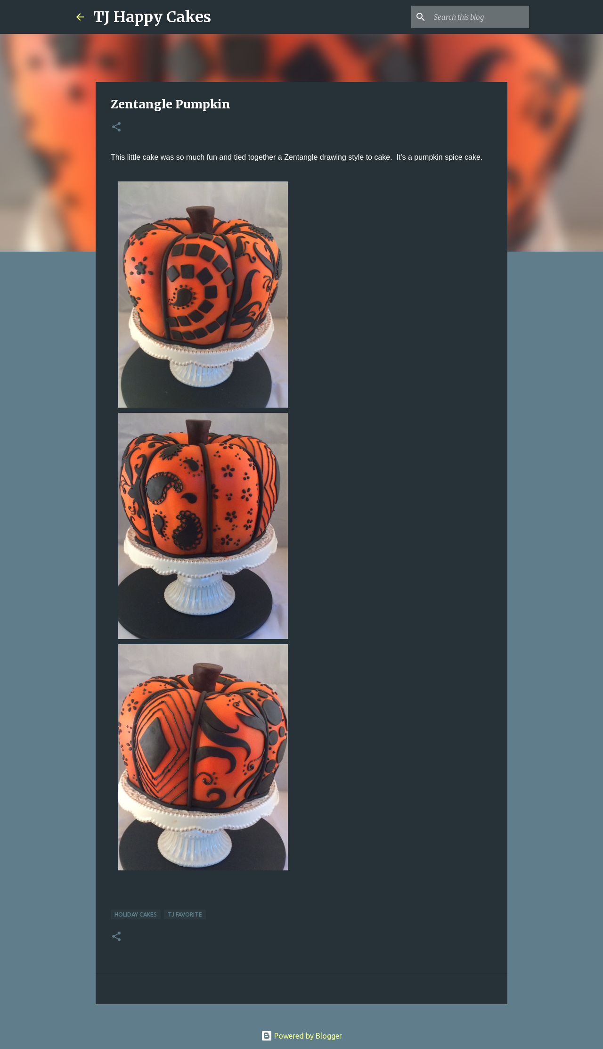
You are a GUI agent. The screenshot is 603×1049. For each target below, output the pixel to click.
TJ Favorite (185, 914)
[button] (116, 127)
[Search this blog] (479, 17)
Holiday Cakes (135, 914)
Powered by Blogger (301, 1036)
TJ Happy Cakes (152, 17)
